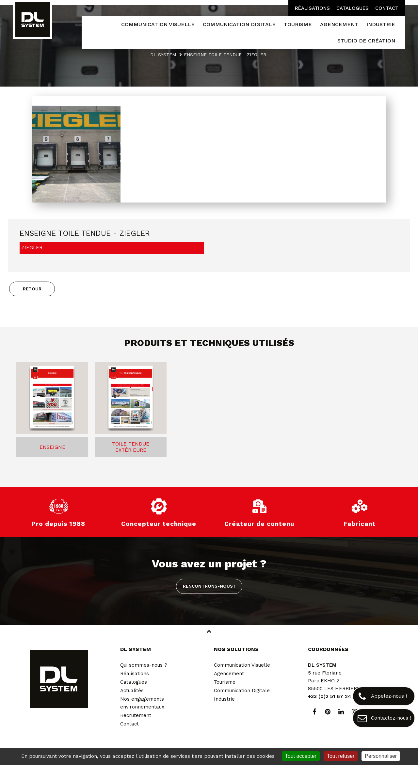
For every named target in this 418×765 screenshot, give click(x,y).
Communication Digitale (242, 690)
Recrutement (135, 715)
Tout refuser (340, 756)
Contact (386, 8)
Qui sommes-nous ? (143, 665)
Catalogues (352, 8)
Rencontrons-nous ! (209, 586)
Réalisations (312, 8)
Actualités (132, 690)
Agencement (229, 673)
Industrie (224, 699)
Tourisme (224, 682)
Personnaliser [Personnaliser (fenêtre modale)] (381, 756)
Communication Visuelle (242, 665)
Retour (32, 288)
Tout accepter (300, 756)
